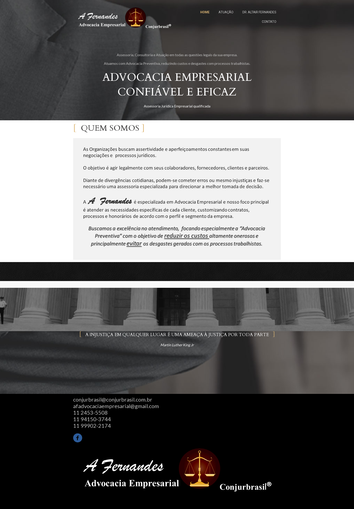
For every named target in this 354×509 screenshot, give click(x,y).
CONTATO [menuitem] (269, 21)
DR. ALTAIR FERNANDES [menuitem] (259, 12)
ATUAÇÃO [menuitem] (226, 12)
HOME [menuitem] (205, 12)
